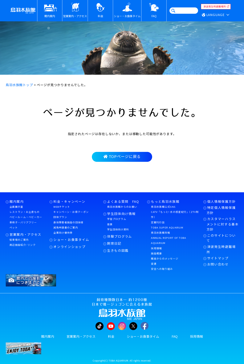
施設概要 (156, 253)
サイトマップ (218, 258)
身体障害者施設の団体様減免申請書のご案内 (68, 224)
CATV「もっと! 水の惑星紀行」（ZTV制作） (175, 214)
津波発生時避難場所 (221, 249)
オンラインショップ (69, 246)
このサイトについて (221, 238)
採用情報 (156, 248)
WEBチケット (61, 206)
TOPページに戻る (122, 156)
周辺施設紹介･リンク (23, 245)
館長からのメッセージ (164, 258)
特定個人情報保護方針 (221, 210)
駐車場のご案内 (19, 239)
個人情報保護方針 (221, 201)
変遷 (154, 263)
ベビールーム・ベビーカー (26, 217)
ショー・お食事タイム (71, 239)
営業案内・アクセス (25, 234)
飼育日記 (114, 243)
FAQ (175, 336)
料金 (111, 336)
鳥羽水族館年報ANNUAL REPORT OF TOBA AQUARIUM (168, 238)
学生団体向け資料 (118, 229)
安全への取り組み (162, 269)
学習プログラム (116, 219)
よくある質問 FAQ (123, 201)
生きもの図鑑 (117, 250)
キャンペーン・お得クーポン (71, 212)
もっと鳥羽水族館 (165, 201)
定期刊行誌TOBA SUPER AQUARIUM (167, 224)
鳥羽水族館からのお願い (122, 206)
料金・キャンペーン (69, 201)
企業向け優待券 (62, 232)
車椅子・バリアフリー (23, 222)
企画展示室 (16, 206)
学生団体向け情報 (121, 213)
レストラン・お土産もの (24, 212)
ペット (14, 227)
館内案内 (17, 201)
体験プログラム (119, 236)
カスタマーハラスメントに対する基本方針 (223, 223)
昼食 (110, 224)
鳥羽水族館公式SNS (163, 206)
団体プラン (60, 217)
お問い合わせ (218, 264)
